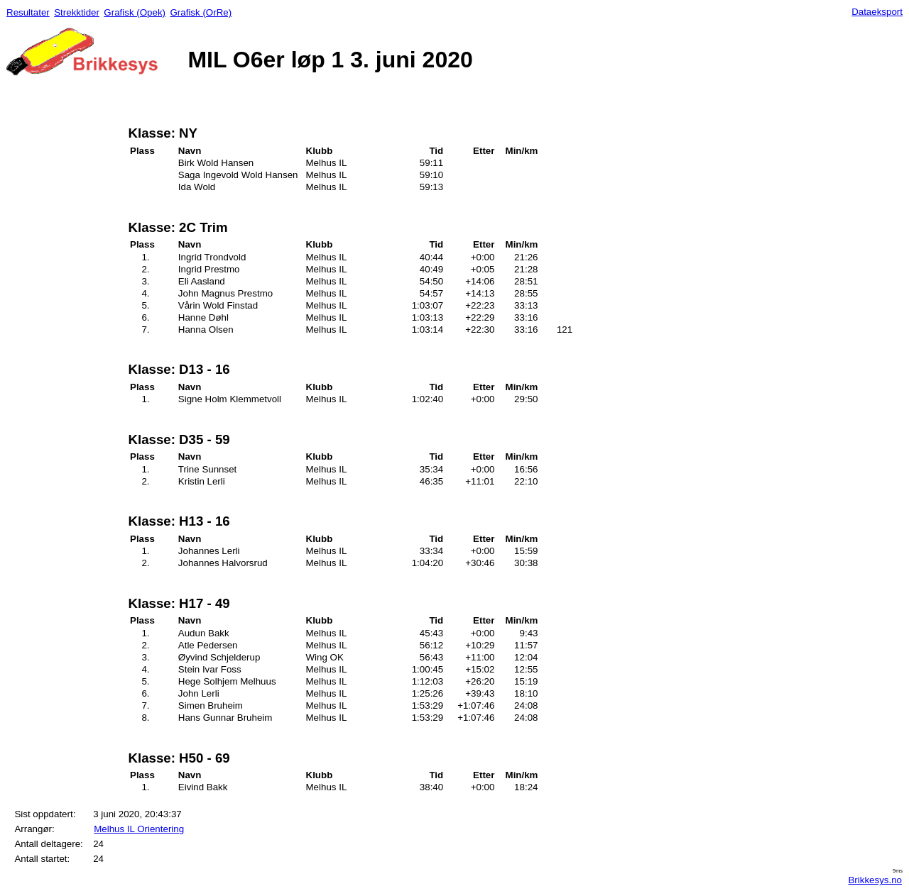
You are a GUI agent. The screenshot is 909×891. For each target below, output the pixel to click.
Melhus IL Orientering (139, 829)
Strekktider (76, 12)
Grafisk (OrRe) (201, 12)
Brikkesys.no (875, 880)
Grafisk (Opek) (134, 12)
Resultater (28, 12)
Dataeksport (877, 11)
